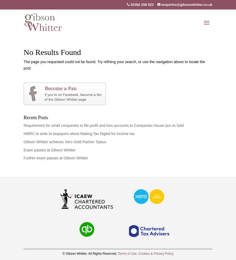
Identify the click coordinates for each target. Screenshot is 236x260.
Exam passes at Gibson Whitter (49, 150)
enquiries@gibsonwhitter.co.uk (184, 5)
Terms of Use (127, 254)
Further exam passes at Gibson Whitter (56, 158)
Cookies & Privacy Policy (155, 254)
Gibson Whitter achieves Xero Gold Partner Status (65, 142)
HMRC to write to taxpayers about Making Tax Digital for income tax (79, 134)
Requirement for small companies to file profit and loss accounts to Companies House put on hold (104, 125)
